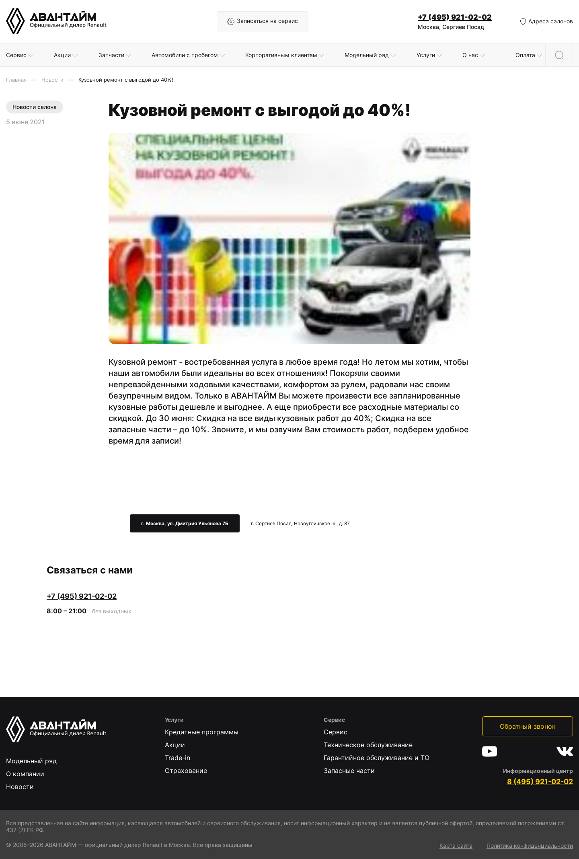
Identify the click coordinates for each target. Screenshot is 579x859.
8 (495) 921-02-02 (540, 781)
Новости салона (34, 106)
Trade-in (177, 758)
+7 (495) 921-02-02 (455, 17)
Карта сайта (455, 845)
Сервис (335, 732)
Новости (20, 787)
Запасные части (349, 771)
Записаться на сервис (262, 21)
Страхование (186, 771)
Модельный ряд (31, 761)
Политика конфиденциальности (530, 845)
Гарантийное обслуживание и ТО (376, 758)
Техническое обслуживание (368, 745)
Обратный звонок (528, 726)
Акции (175, 745)
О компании (25, 774)
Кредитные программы (201, 732)
